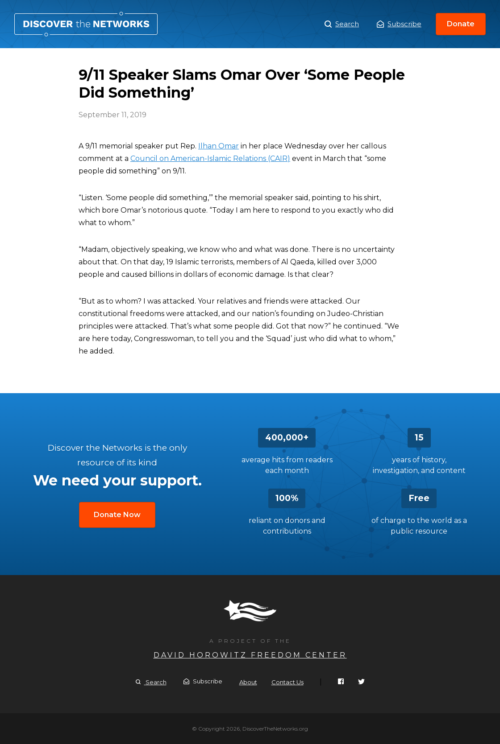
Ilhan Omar (218, 146)
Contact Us (287, 682)
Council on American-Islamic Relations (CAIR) (210, 158)
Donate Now (117, 514)
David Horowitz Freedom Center (250, 655)
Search (342, 24)
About (248, 682)
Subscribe (399, 24)
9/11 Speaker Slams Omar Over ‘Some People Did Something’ (86, 24)
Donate (461, 24)
